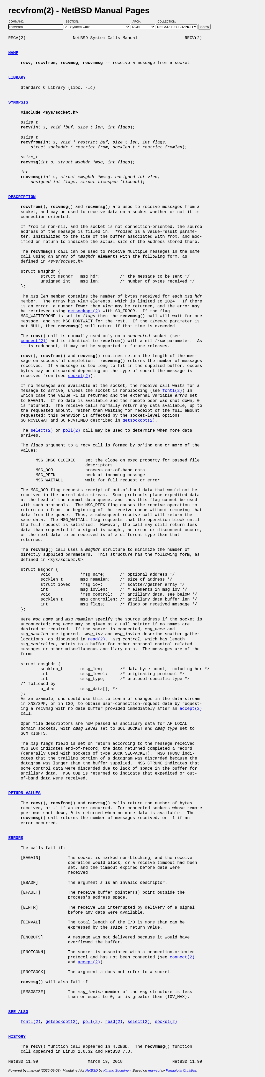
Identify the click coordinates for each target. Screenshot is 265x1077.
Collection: (167, 21)
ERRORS (15, 838)
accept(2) (191, 709)
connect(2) (33, 341)
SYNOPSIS (18, 102)
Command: (18, 21)
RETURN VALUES (24, 793)
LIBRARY (17, 78)
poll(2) (71, 430)
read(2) (96, 639)
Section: (73, 21)
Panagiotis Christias (181, 1070)
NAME (13, 53)
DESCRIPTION (22, 197)
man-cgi (154, 1070)
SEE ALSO (18, 1012)
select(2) (42, 430)
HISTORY (17, 1037)
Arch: (139, 21)
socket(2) (79, 376)
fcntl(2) (172, 391)
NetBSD (91, 1070)
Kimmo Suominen (116, 1070)
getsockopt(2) (84, 311)
